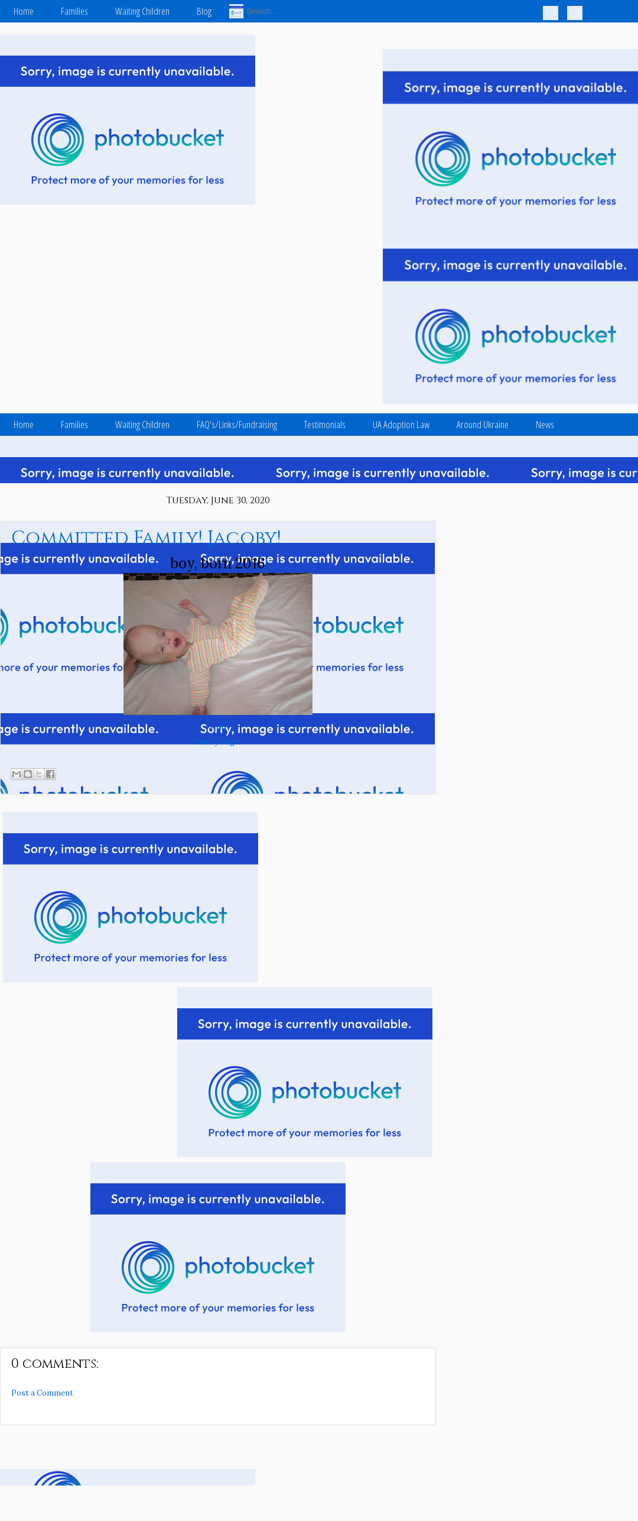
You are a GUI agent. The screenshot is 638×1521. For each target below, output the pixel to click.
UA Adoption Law (401, 424)
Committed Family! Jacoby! (146, 538)
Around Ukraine (483, 424)
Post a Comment (42, 1393)
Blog (204, 11)
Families (74, 11)
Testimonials (325, 424)
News (545, 424)
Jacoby (218, 727)
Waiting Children (142, 11)
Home (24, 11)
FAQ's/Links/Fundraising (237, 424)
